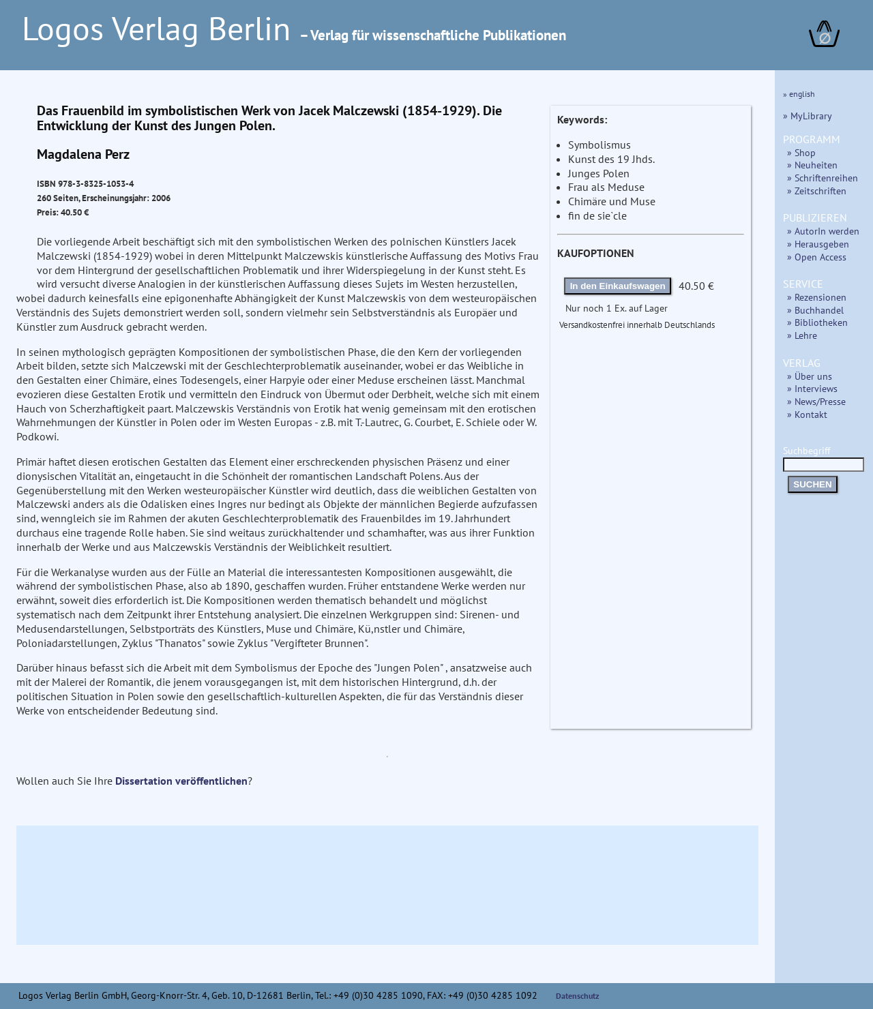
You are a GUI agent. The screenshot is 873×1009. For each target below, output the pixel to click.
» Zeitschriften (816, 190)
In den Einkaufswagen (618, 286)
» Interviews (812, 388)
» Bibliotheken (817, 322)
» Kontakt (807, 414)
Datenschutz (578, 996)
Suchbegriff (823, 457)
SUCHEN (812, 484)
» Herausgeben (818, 243)
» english (799, 94)
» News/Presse (816, 401)
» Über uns (809, 376)
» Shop (801, 152)
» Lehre (802, 335)
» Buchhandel (815, 309)
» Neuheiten (812, 164)
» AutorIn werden (823, 230)
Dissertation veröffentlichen (181, 780)
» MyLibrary (807, 115)
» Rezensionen (816, 296)
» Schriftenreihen (822, 177)
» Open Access (816, 256)
